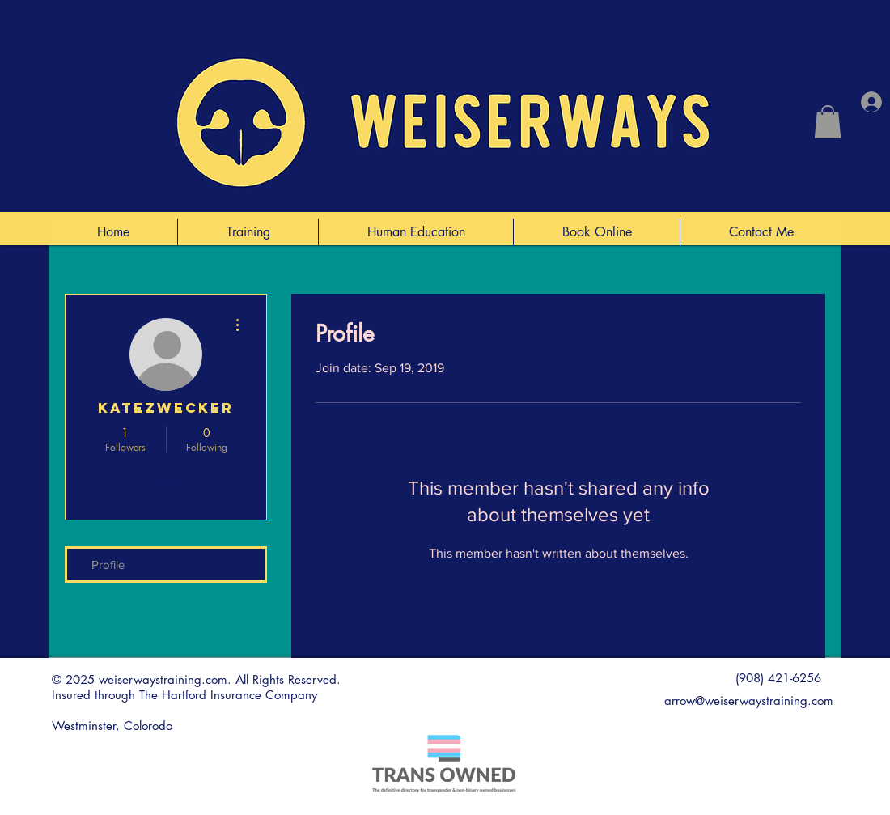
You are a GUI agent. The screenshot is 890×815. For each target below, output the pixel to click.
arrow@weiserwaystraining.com (748, 700)
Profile (108, 564)
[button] (827, 121)
